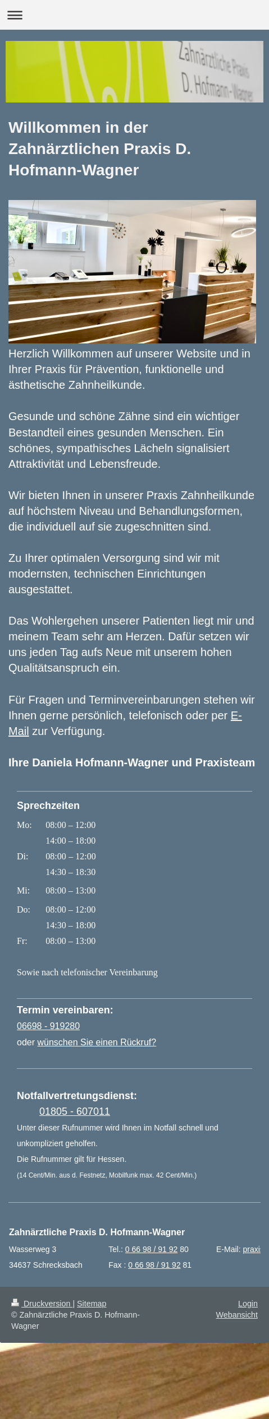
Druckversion (41, 1303)
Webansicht (237, 1314)
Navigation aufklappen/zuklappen (134, 15)
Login (248, 1303)
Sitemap (91, 1303)
